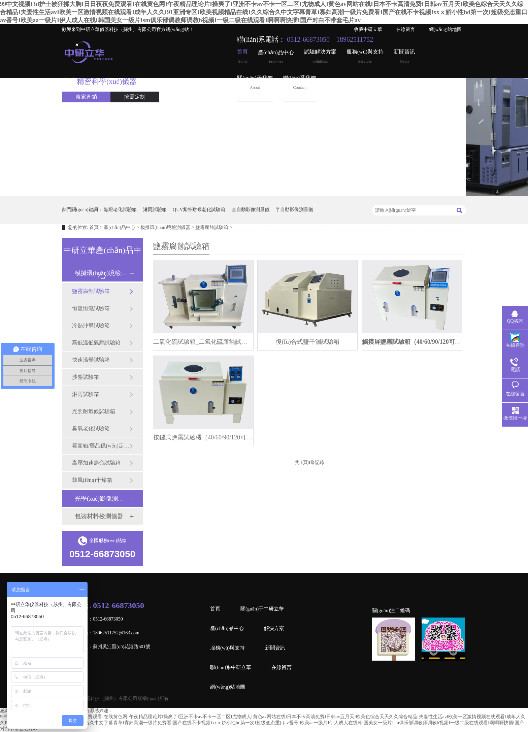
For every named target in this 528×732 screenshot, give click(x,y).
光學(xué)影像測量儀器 (102, 498)
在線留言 (405, 29)
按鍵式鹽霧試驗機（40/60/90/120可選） (203, 437)
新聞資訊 (404, 56)
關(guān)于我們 (255, 82)
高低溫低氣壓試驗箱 (96, 342)
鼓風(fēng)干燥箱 (92, 480)
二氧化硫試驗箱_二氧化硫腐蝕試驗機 (203, 341)
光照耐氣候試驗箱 (93, 411)
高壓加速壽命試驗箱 (96, 463)
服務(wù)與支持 (365, 56)
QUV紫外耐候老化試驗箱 (199, 209)
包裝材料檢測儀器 (99, 516)
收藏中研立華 (368, 29)
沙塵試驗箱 (85, 377)
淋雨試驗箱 (155, 209)
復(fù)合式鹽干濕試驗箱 (307, 341)
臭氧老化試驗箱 (91, 428)
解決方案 (274, 628)
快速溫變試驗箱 (91, 360)
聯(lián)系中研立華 (230, 667)
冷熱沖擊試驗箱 (91, 325)
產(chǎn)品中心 (276, 57)
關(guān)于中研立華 (262, 608)
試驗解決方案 (320, 56)
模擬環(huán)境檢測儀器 (165, 227)
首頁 (242, 56)
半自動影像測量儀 (294, 209)
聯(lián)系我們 (299, 82)
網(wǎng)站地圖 (445, 29)
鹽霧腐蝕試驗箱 (211, 227)
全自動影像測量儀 (250, 209)
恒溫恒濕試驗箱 (91, 308)
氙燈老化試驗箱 (120, 209)
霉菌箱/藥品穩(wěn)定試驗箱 (100, 445)
